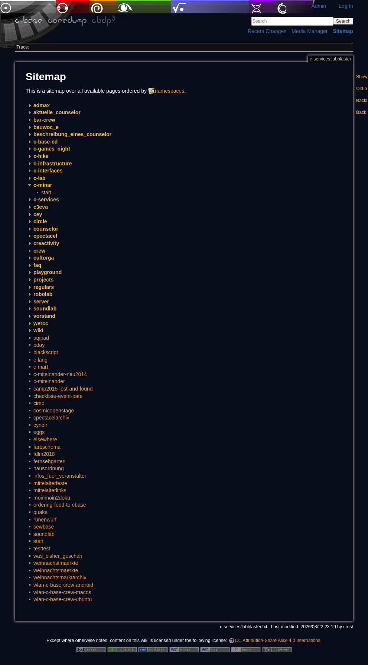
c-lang (40, 360)
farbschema (47, 447)
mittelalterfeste (50, 483)
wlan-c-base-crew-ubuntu (62, 599)
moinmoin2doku (51, 498)
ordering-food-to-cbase (59, 505)
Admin (318, 6)
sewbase (43, 527)
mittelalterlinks (49, 490)
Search (343, 21)
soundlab (44, 534)
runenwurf (44, 520)
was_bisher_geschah (57, 556)
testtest (41, 549)
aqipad (41, 338)
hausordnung (48, 468)
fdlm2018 (44, 454)
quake (40, 512)
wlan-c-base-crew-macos (62, 592)
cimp (39, 403)
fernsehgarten (49, 461)
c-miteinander (49, 381)
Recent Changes (267, 31)
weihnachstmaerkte (55, 563)
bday (39, 345)
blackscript (45, 352)
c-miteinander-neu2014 (60, 374)
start (46, 192)
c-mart (40, 367)
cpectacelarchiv (51, 418)
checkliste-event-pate (57, 396)
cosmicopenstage (53, 411)
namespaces (169, 91)
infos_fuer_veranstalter (59, 476)
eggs (39, 432)
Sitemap (343, 31)
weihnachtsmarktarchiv (59, 577)
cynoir (40, 425)
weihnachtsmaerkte (55, 570)
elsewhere (45, 439)
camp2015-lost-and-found (63, 389)
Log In (346, 6)
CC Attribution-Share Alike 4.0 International (278, 640)
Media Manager (310, 31)
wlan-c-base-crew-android (63, 585)
